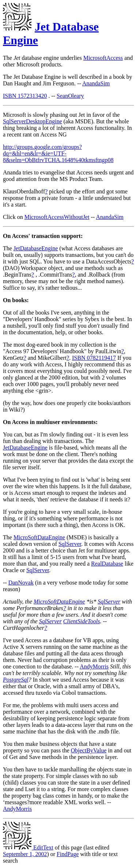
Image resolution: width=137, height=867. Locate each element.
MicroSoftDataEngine (39, 537)
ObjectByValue (89, 750)
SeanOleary (70, 96)
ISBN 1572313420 (25, 96)
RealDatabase (107, 563)
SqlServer (69, 544)
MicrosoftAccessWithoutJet (57, 217)
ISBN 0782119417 (94, 358)
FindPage (68, 854)
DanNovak (21, 582)
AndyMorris (94, 666)
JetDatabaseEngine (36, 248)
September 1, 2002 (25, 854)
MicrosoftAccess (103, 58)
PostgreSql (15, 680)
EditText (28, 847)
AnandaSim (96, 83)
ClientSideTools (81, 621)
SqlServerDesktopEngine (32, 121)
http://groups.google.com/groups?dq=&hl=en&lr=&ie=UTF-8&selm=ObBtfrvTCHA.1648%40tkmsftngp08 (58, 153)
